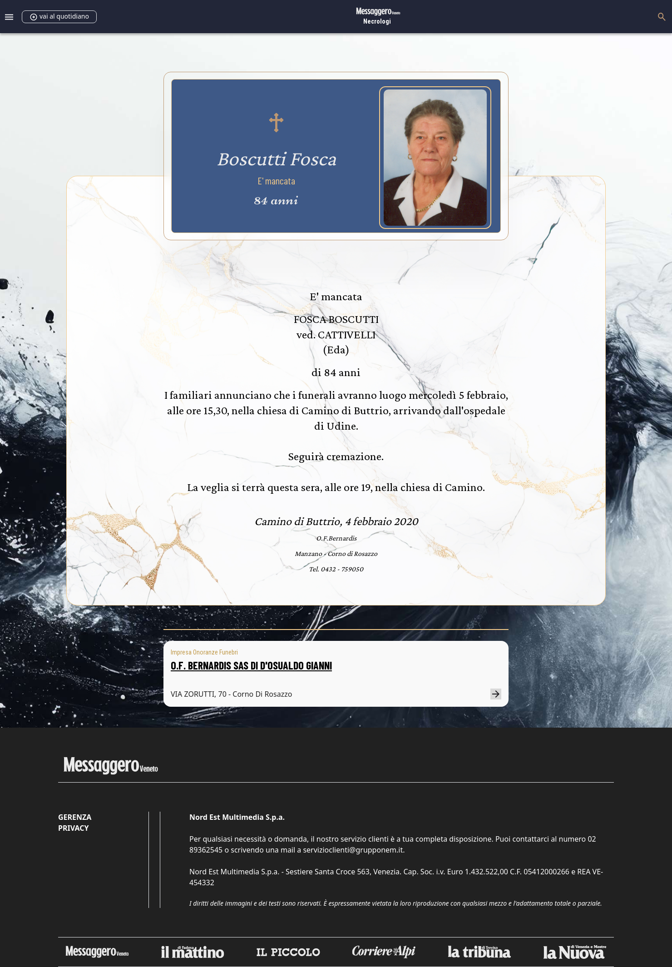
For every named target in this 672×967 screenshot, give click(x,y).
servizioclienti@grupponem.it (353, 850)
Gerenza (74, 817)
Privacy (73, 828)
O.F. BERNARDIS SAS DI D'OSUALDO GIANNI (251, 665)
